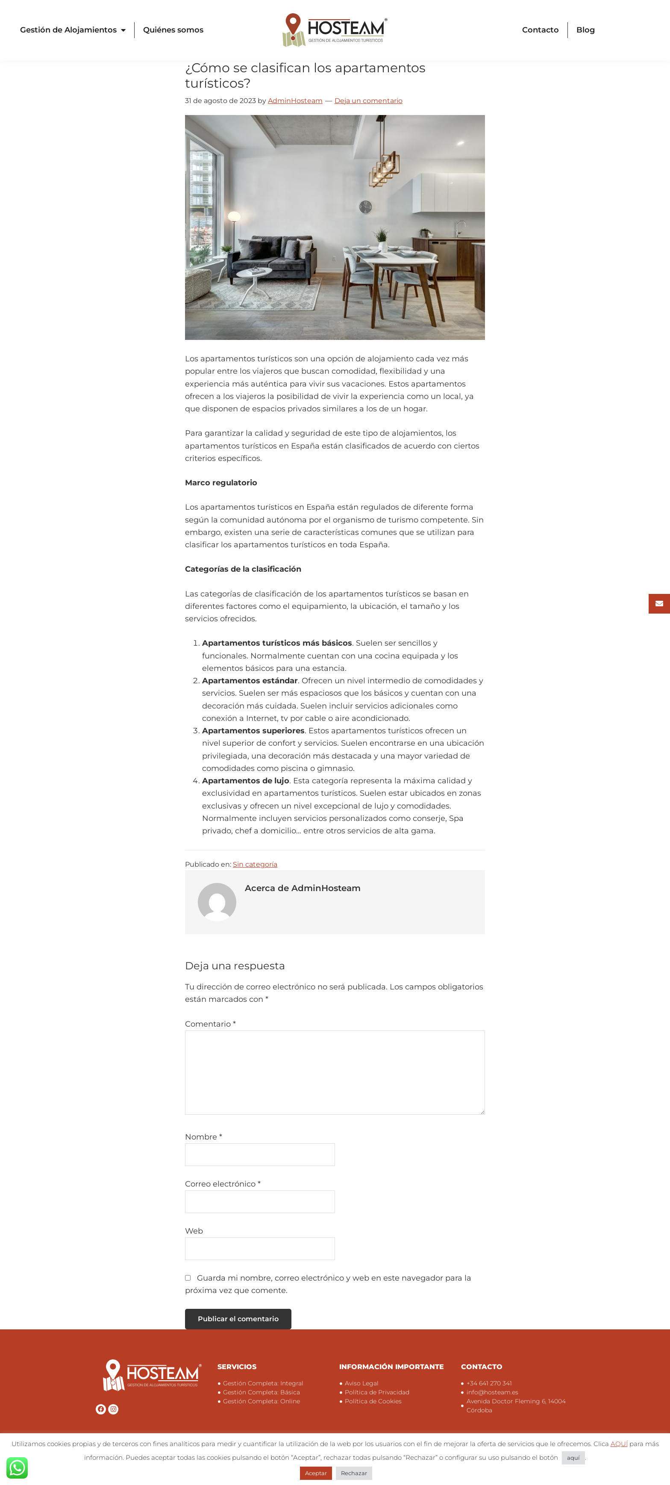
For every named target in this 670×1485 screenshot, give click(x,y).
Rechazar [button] (354, 1473)
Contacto (540, 30)
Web (194, 1231)
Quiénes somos (173, 30)
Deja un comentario (369, 101)
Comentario (210, 1024)
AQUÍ (619, 1444)
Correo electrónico (223, 1184)
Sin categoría (255, 864)
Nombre (203, 1137)
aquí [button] (573, 1457)
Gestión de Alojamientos (73, 30)
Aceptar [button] (316, 1473)
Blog (585, 30)
